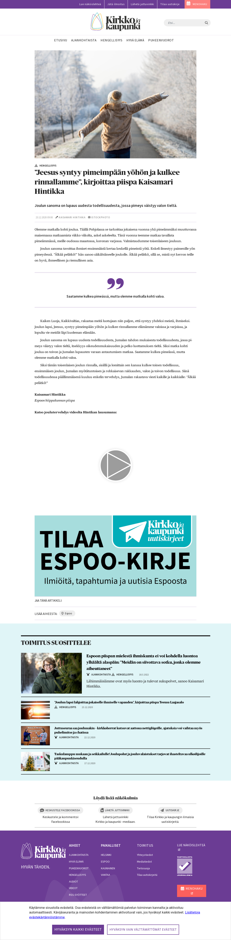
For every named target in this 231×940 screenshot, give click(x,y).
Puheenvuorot (79, 868)
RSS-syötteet (78, 895)
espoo (68, 613)
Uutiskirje (172, 810)
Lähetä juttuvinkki (142, 4)
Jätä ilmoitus (116, 4)
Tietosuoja (143, 868)
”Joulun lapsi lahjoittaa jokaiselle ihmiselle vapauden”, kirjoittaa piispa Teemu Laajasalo (119, 702)
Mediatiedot (144, 861)
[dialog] (115, 921)
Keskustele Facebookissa (63, 810)
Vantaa (105, 875)
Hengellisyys (77, 875)
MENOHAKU (200, 4)
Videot (73, 888)
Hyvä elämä (76, 861)
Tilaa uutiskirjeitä (147, 875)
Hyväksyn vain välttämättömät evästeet (143, 929)
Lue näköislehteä (90, 4)
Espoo (105, 861)
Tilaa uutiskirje (170, 4)
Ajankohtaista (79, 855)
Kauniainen (108, 868)
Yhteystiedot (145, 855)
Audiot (73, 881)
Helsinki (106, 855)
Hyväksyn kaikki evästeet (78, 929)
